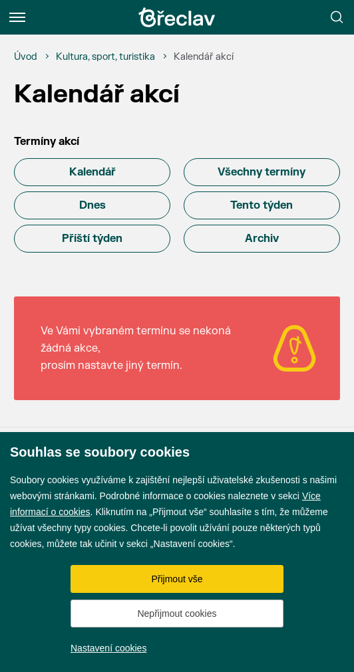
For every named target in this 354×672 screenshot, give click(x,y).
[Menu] (17, 17)
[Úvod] (25, 57)
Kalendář (92, 172)
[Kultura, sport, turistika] (105, 57)
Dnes (92, 205)
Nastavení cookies (108, 648)
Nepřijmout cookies (176, 613)
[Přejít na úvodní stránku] (177, 17)
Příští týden (92, 238)
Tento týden (261, 205)
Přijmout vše (176, 579)
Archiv (262, 238)
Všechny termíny (261, 172)
